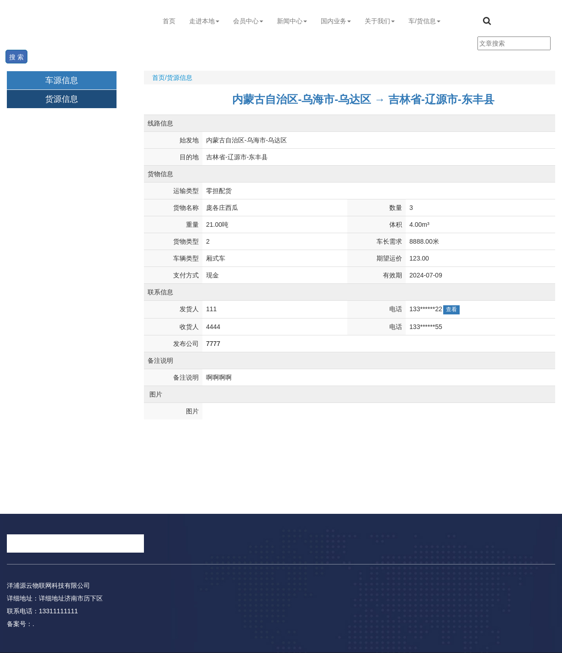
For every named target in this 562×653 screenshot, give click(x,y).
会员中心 (248, 21)
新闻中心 (292, 21)
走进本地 (204, 21)
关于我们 (380, 21)
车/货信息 (424, 21)
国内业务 (336, 21)
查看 (451, 309)
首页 (169, 21)
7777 (213, 343)
